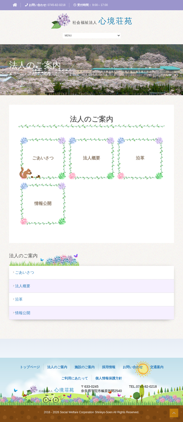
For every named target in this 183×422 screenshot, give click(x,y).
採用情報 (108, 367)
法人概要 (91, 158)
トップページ (30, 367)
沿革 (140, 158)
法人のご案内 (57, 367)
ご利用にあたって (74, 378)
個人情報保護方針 (108, 378)
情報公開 (42, 203)
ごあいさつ (43, 158)
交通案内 (156, 367)
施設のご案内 (85, 367)
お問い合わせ (133, 367)
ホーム (18, 73)
